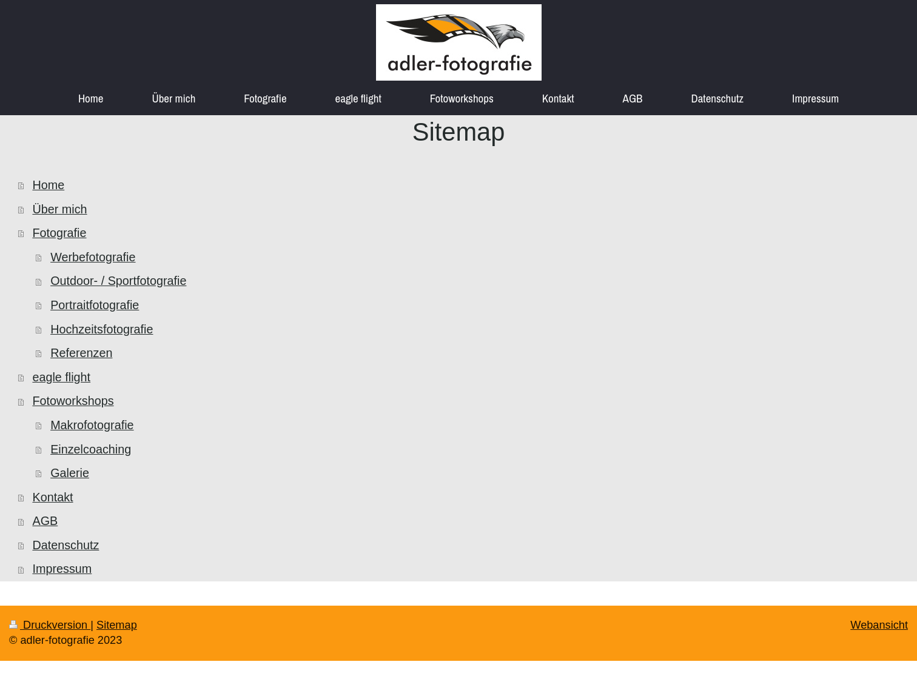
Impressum (62, 568)
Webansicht (879, 625)
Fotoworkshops (72, 400)
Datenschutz (65, 545)
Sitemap (116, 625)
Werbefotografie (92, 257)
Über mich (59, 209)
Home (48, 185)
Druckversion (49, 625)
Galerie (69, 473)
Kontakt (52, 497)
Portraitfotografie (94, 305)
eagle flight (61, 377)
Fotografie (59, 232)
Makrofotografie (91, 425)
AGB (45, 520)
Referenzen (81, 353)
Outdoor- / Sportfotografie (118, 280)
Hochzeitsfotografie (101, 329)
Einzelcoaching (90, 449)
